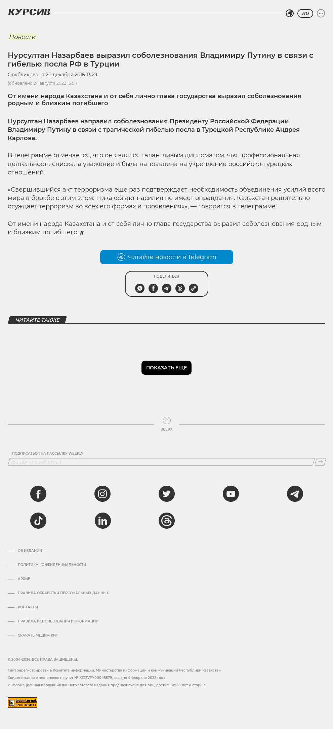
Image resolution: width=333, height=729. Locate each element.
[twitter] (167, 494)
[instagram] (102, 494)
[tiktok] (38, 521)
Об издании (30, 551)
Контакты (28, 607)
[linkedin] (102, 521)
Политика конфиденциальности (52, 565)
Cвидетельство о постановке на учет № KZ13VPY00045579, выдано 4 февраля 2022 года (86, 678)
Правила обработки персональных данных (63, 593)
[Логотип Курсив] (29, 11)
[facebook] (38, 494)
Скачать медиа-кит (38, 636)
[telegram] (295, 494)
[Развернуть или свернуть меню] (321, 13)
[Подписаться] (320, 461)
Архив (24, 579)
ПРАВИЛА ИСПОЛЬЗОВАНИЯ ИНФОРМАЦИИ (58, 621)
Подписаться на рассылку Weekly (47, 454)
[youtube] (231, 494)
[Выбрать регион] (289, 13)
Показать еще (166, 368)
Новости (22, 37)
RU (305, 13)
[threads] (167, 521)
